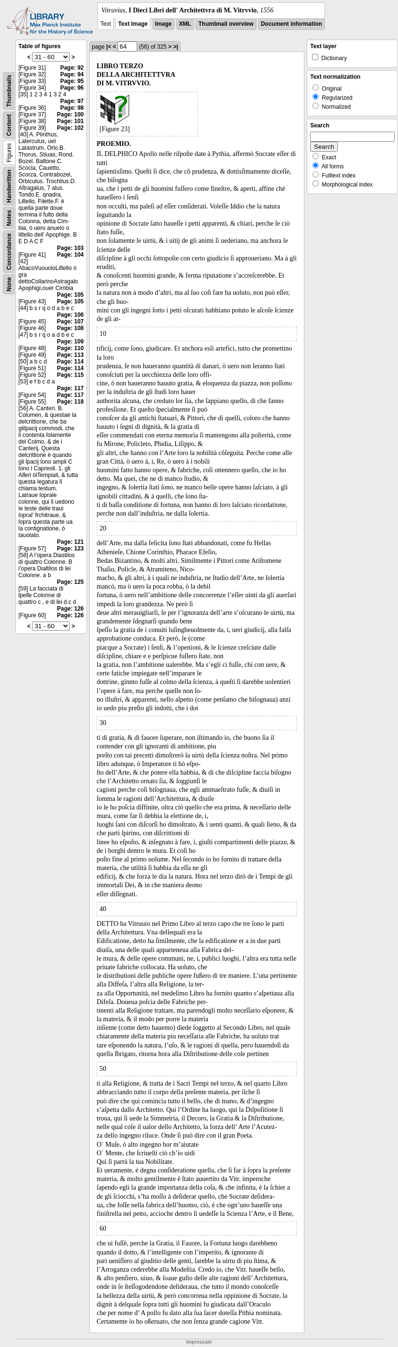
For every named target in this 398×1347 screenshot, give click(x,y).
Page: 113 (70, 355)
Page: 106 (70, 314)
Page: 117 (70, 388)
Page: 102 (70, 127)
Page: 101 (70, 121)
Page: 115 (70, 375)
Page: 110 (70, 348)
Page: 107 (70, 321)
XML (185, 24)
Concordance (9, 251)
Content (9, 125)
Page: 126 (70, 608)
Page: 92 (72, 67)
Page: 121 (70, 542)
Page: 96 (72, 87)
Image (163, 24)
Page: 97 (72, 101)
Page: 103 (70, 248)
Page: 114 (70, 361)
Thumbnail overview (225, 24)
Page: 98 (72, 107)
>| (175, 46)
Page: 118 (70, 401)
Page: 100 (70, 114)
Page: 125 (70, 582)
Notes (9, 218)
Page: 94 (72, 74)
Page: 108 (70, 328)
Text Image (133, 24)
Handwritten (9, 186)
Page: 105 (70, 294)
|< (108, 46)
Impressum (199, 1342)
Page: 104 (70, 254)
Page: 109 (70, 341)
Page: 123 (70, 548)
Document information (291, 24)
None (9, 284)
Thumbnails (9, 91)
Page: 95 (72, 81)
